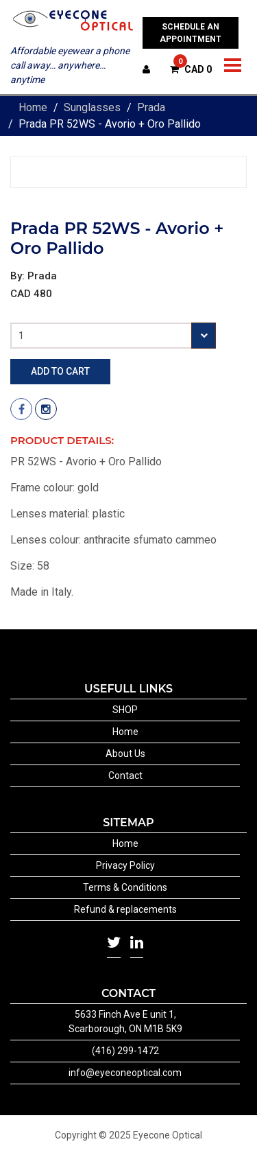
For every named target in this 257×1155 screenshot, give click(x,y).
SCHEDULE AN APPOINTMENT (190, 33)
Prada (151, 107)
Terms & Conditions (125, 887)
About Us (125, 753)
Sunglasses (92, 107)
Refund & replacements (125, 909)
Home (33, 107)
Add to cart (60, 371)
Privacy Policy (125, 865)
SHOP (125, 709)
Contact (125, 775)
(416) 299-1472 (125, 1050)
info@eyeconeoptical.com (125, 1072)
